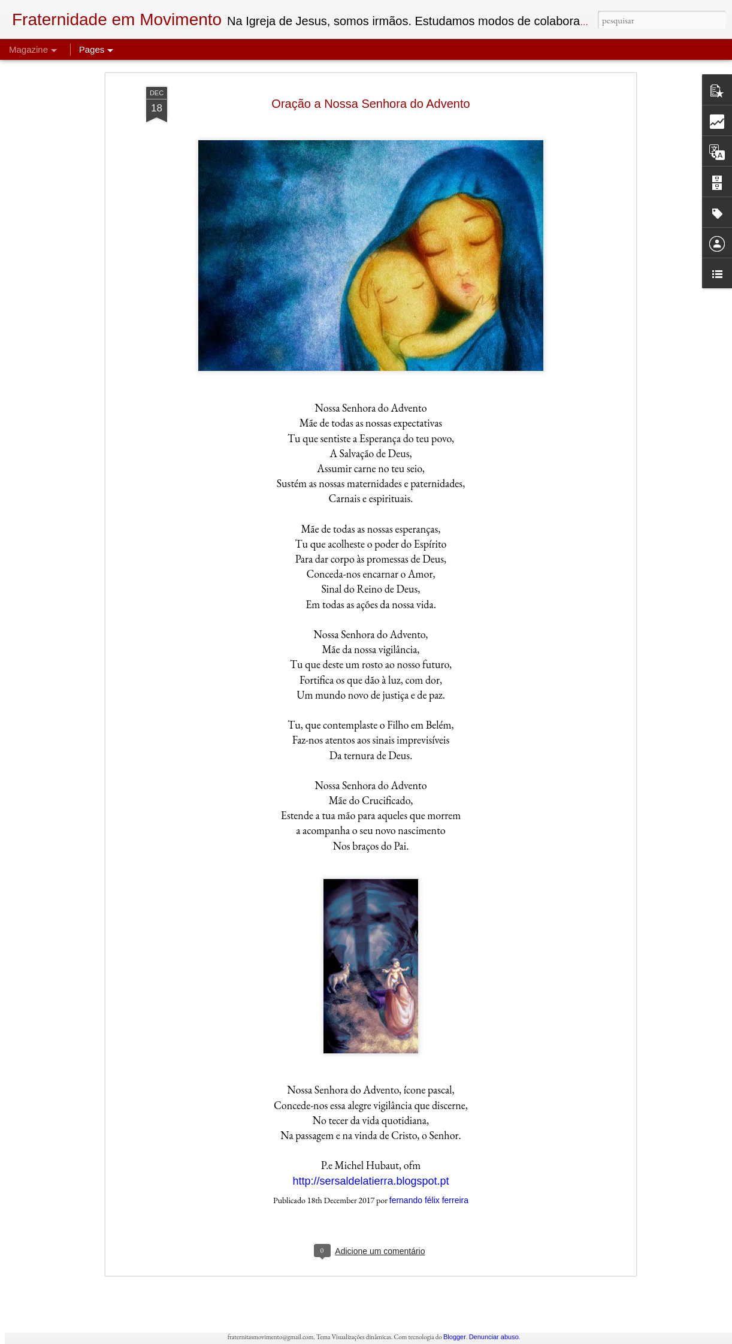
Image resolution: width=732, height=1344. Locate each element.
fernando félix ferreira (428, 1084)
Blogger (454, 1336)
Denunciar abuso (494, 1336)
